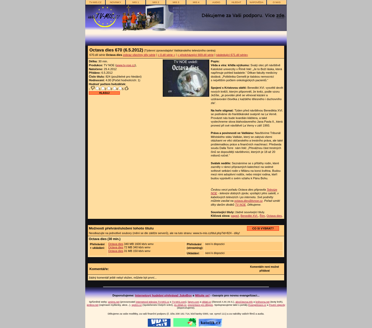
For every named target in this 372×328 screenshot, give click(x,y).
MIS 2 (155, 2)
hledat (236, 2)
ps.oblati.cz (180, 304)
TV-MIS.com (178, 301)
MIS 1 (135, 2)
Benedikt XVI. (249, 215)
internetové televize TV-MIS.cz (152, 301)
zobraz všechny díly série (139, 54)
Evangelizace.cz (257, 304)
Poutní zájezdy (277, 304)
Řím (262, 215)
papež (235, 215)
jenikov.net (92, 304)
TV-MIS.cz (95, 2)
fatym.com (193, 301)
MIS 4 (196, 2)
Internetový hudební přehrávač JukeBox (163, 295)
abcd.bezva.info (244, 301)
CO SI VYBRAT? (263, 228)
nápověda (256, 2)
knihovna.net (262, 301)
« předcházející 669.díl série (195, 54)
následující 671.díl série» (232, 54)
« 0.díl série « (166, 54)
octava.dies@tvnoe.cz (248, 200)
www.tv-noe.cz (125, 65)
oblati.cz (206, 301)
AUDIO (216, 2)
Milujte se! (202, 295)
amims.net (113, 301)
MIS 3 (176, 2)
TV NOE (240, 204)
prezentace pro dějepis (200, 304)
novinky (115, 2)
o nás (277, 2)
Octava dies (274, 215)
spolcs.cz (136, 304)
